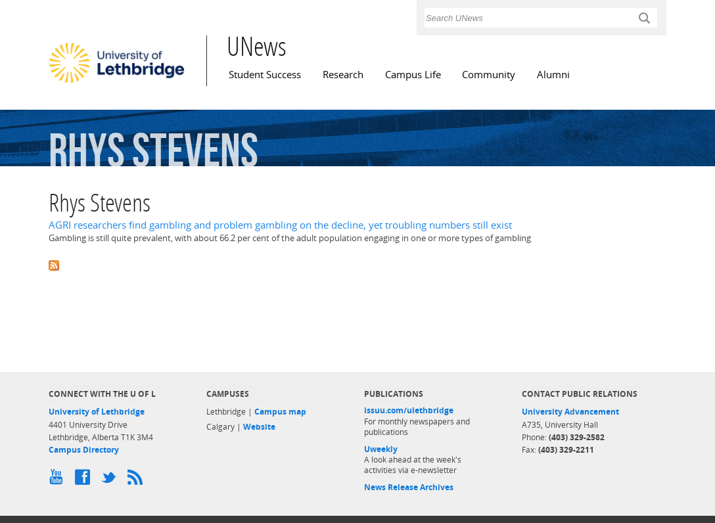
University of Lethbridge (97, 412)
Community (488, 74)
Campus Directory (84, 450)
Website (259, 427)
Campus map (280, 412)
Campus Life (413, 74)
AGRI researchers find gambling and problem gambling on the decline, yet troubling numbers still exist (280, 225)
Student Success (265, 74)
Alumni (553, 74)
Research (343, 74)
